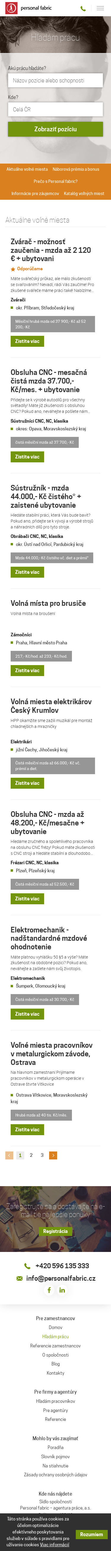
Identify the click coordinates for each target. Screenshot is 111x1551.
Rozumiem (91, 1534)
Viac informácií (54, 1544)
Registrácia (55, 1231)
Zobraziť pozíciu (55, 129)
